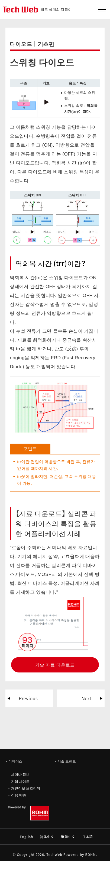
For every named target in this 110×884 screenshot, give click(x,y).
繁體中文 (68, 836)
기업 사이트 (20, 781)
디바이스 (15, 761)
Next (86, 698)
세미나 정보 (20, 774)
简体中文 (47, 836)
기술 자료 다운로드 (55, 664)
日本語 (87, 836)
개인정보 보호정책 (25, 788)
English (26, 836)
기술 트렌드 (66, 761)
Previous (28, 698)
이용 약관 (18, 795)
